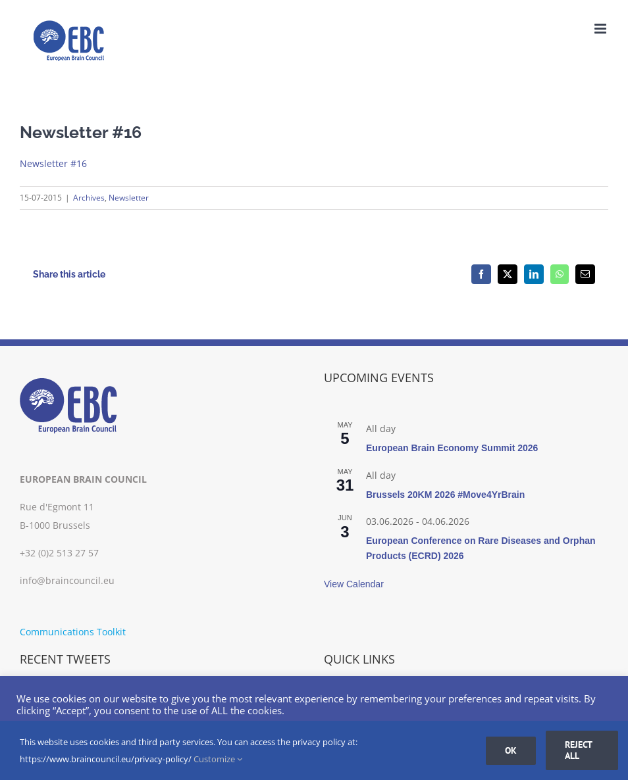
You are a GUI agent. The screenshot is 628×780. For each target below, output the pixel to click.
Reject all (578, 750)
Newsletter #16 (53, 163)
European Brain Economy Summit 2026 (452, 448)
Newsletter (129, 197)
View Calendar (354, 584)
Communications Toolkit (73, 631)
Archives (89, 197)
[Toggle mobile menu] (601, 29)
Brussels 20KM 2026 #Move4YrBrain (445, 494)
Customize (218, 759)
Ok (511, 750)
